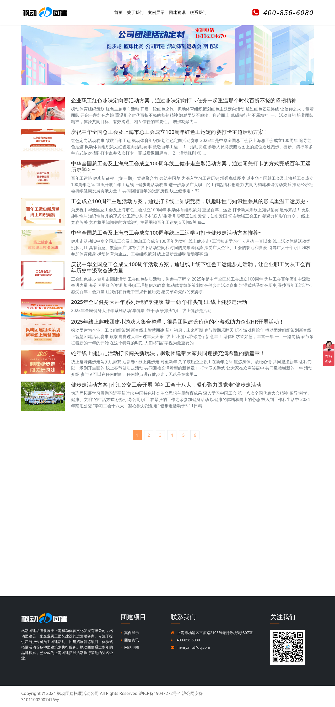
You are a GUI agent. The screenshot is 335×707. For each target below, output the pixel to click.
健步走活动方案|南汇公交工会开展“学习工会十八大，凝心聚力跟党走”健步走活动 (166, 384)
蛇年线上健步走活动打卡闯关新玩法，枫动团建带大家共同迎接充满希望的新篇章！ (168, 353)
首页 (118, 12)
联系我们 (198, 12)
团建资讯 (177, 12)
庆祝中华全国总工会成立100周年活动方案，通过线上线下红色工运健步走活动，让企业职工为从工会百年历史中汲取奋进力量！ (191, 267)
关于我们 (135, 12)
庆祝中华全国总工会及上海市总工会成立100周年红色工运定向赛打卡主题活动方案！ (170, 131)
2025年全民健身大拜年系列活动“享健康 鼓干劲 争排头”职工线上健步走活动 (159, 301)
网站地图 (130, 647)
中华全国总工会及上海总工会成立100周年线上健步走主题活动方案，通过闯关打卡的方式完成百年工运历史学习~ (191, 166)
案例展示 (156, 12)
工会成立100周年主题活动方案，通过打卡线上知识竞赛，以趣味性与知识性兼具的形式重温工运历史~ (190, 201)
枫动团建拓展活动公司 (78, 693)
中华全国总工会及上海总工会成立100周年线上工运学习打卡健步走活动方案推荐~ (166, 232)
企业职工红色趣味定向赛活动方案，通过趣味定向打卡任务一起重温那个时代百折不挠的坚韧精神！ (186, 100)
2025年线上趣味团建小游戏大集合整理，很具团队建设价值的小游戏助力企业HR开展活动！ (177, 321)
